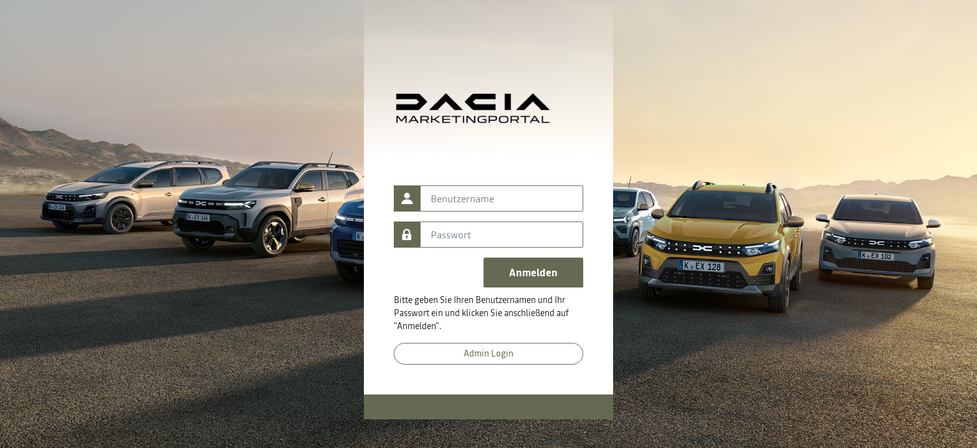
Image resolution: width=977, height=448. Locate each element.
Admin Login (488, 353)
